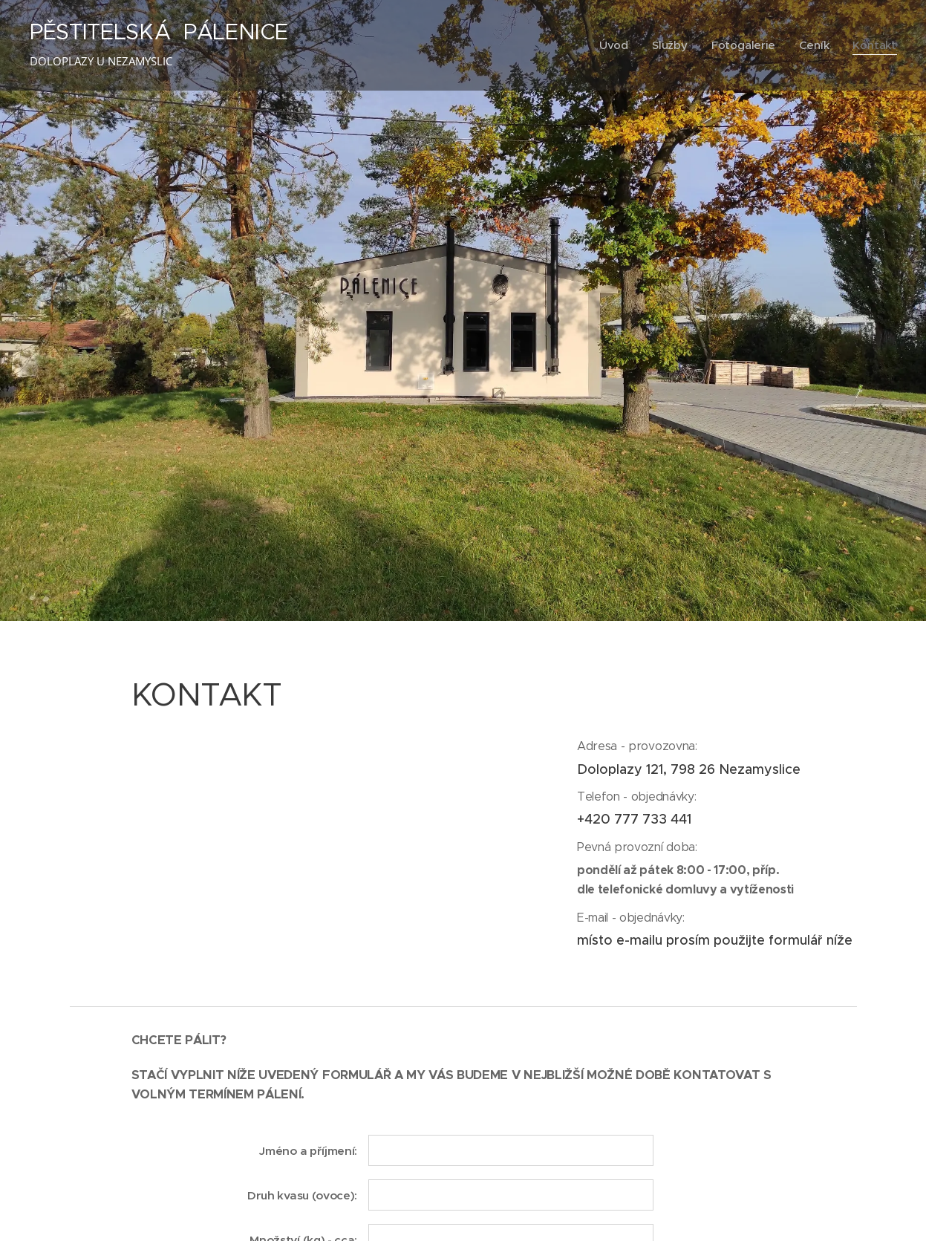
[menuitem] (613, 45)
